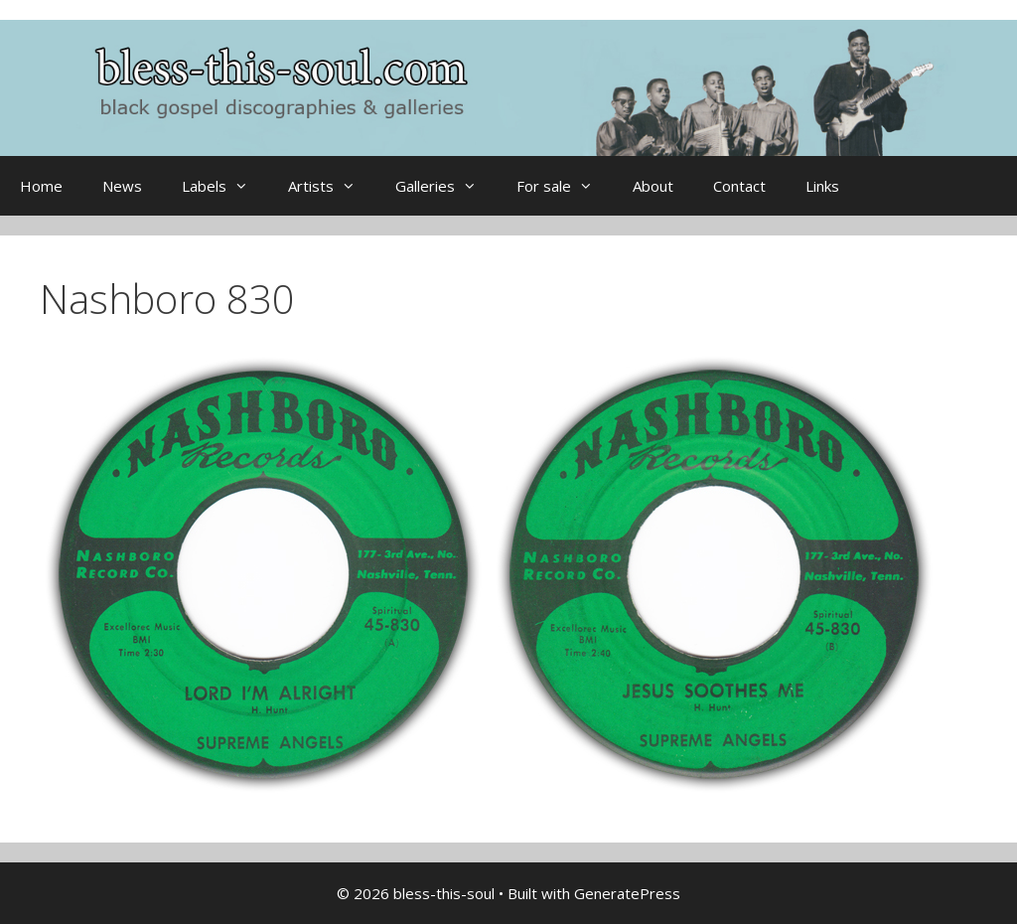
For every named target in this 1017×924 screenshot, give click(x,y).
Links (822, 186)
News (122, 186)
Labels (225, 186)
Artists (331, 186)
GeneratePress (627, 893)
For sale (564, 186)
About (653, 186)
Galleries (446, 186)
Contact (739, 186)
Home (41, 186)
